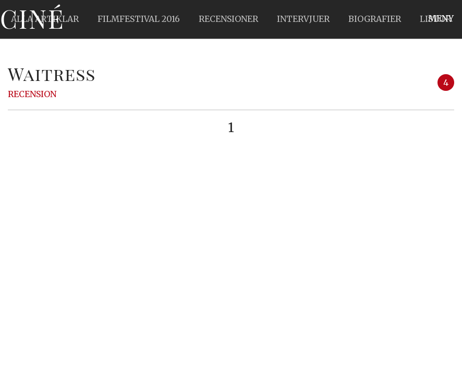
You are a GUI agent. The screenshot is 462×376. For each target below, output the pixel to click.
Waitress (52, 74)
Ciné (32, 18)
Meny (441, 18)
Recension (32, 94)
